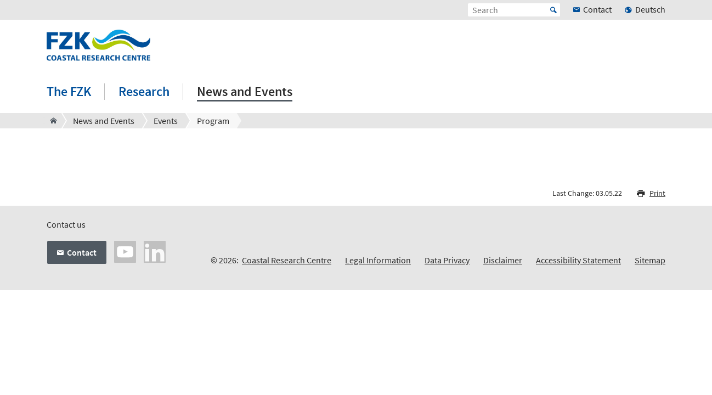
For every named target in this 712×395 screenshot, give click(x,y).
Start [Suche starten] (553, 9)
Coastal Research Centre (286, 260)
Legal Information (378, 260)
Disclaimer (502, 260)
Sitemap (650, 260)
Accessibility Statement (578, 260)
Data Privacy (447, 260)
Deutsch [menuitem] (650, 9)
